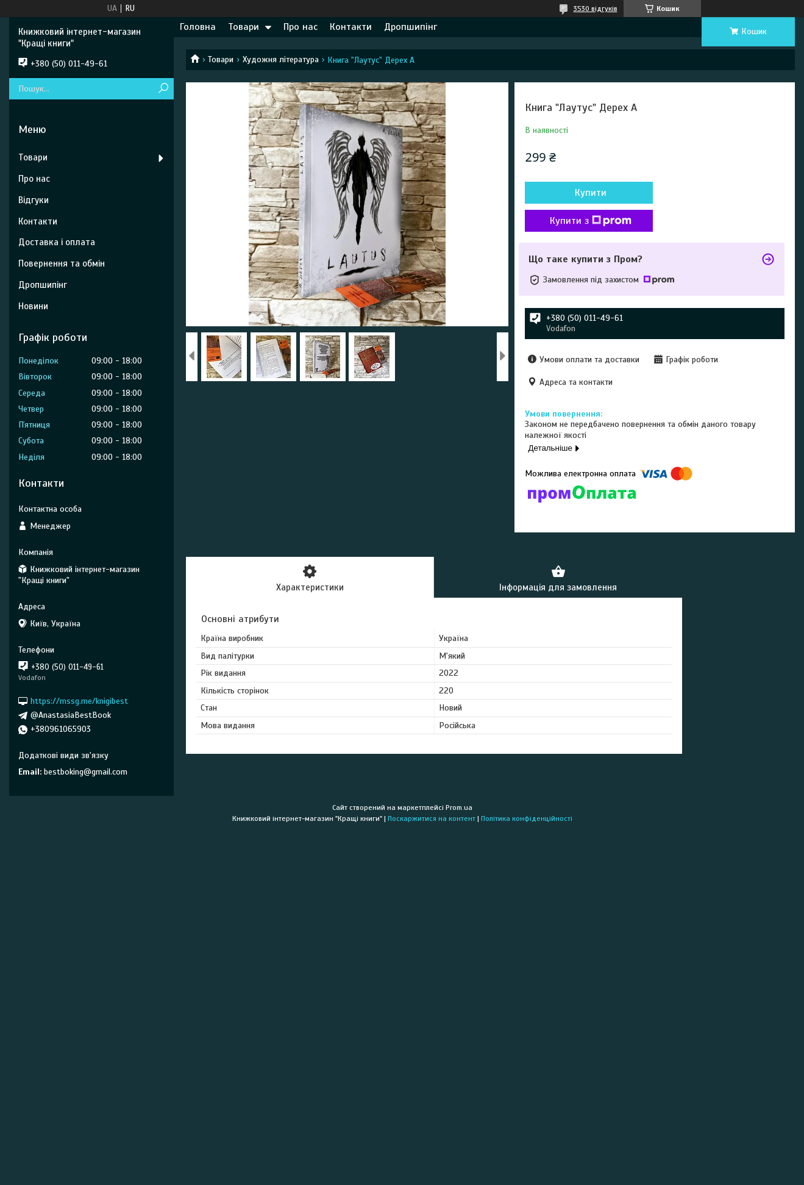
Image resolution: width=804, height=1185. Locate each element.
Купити (591, 193)
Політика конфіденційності (526, 818)
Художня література (281, 59)
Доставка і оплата (56, 242)
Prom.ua (459, 807)
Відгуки (33, 200)
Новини (33, 306)
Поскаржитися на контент (431, 818)
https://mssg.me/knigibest (79, 701)
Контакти (351, 27)
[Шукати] (163, 88)
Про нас (300, 27)
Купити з (590, 221)
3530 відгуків (595, 8)
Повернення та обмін (61, 263)
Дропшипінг (410, 27)
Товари (243, 27)
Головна (198, 27)
